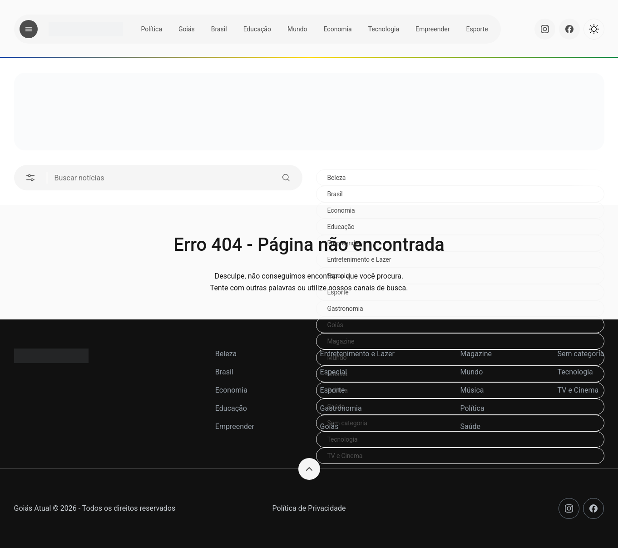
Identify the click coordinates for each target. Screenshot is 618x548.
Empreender (432, 29)
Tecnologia (383, 29)
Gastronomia (345, 308)
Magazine (341, 341)
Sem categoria (581, 353)
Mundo (297, 29)
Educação (257, 29)
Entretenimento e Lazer (357, 353)
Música (472, 390)
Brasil (219, 29)
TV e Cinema (345, 455)
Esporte (477, 29)
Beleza (336, 177)
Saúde (470, 426)
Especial (333, 372)
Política (152, 29)
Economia (338, 29)
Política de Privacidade (309, 508)
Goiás (186, 29)
